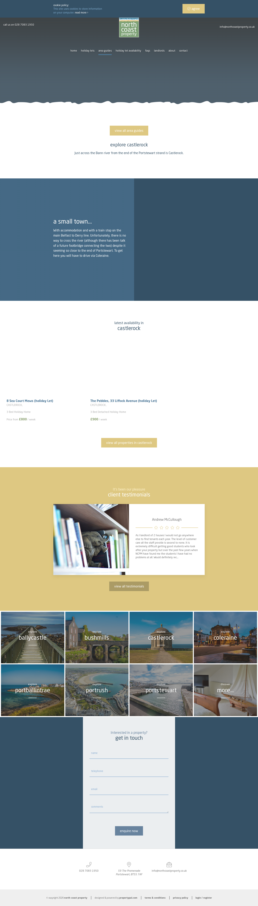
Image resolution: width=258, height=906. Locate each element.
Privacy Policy (180, 897)
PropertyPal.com (128, 897)
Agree (193, 8)
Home (73, 50)
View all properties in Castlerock (129, 442)
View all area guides (129, 130)
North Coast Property (75, 897)
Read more (81, 12)
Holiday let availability (128, 50)
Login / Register (203, 897)
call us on (18, 24)
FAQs (147, 50)
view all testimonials (129, 586)
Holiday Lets (87, 50)
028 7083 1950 (89, 870)
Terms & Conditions (155, 897)
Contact (183, 50)
